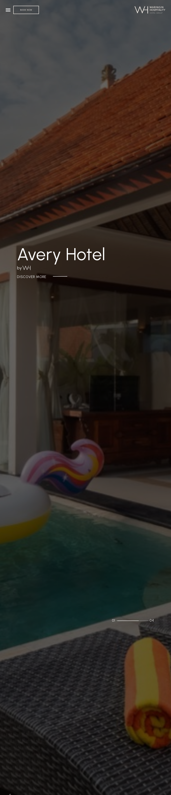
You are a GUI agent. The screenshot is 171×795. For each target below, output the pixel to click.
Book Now (26, 10)
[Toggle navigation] (8, 10)
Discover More (31, 277)
